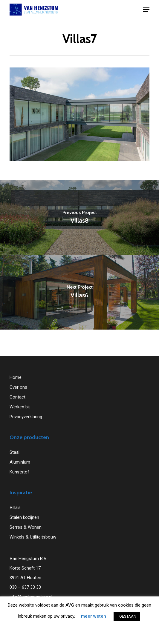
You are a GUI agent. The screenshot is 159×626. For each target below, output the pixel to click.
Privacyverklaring (26, 416)
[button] (146, 10)
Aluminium (20, 462)
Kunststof (19, 472)
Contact (17, 397)
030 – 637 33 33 (25, 587)
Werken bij (20, 407)
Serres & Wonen (26, 527)
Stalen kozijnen (24, 517)
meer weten (93, 616)
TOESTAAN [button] (126, 616)
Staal (14, 452)
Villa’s (15, 507)
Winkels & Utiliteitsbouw (33, 537)
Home (16, 377)
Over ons (18, 387)
